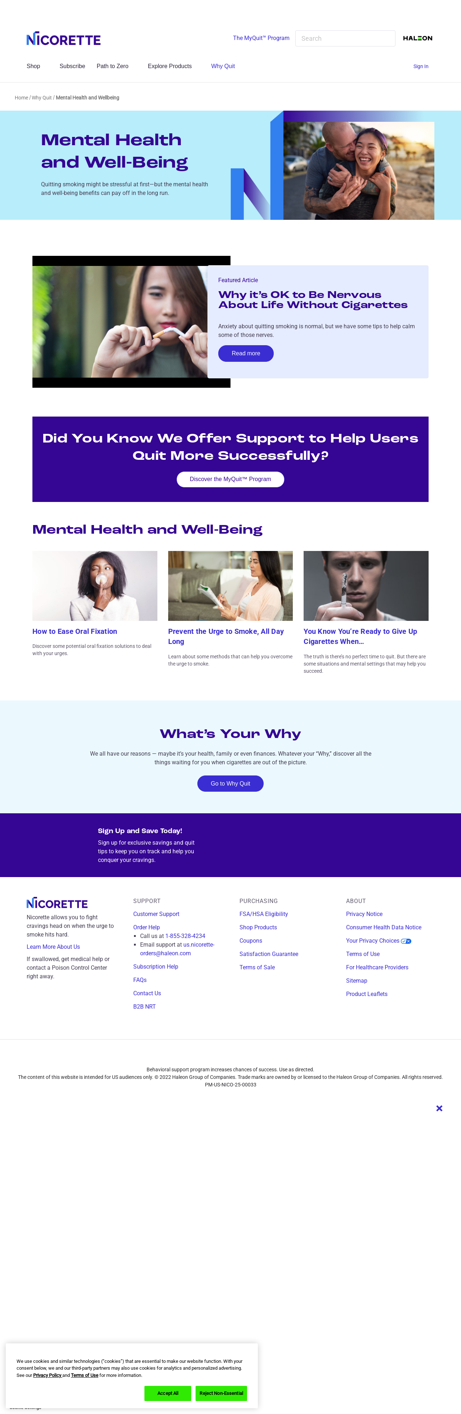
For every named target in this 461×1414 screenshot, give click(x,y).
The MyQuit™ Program (261, 38)
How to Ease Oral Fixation (74, 631)
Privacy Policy (47, 1375)
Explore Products (174, 66)
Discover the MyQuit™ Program (230, 479)
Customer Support (156, 914)
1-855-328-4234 (185, 936)
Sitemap (356, 980)
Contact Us (147, 993)
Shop (37, 66)
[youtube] (256, 1057)
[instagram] (225, 1057)
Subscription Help (155, 966)
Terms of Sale (257, 967)
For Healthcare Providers (377, 967)
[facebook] (209, 1057)
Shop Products (258, 927)
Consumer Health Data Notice (383, 927)
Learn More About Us (59, 947)
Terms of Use (363, 954)
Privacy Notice (364, 914)
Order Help (146, 927)
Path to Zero (116, 66)
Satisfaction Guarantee (269, 954)
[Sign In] (423, 66)
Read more (246, 353)
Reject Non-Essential (221, 1393)
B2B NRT (144, 1006)
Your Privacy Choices (378, 940)
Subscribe (72, 66)
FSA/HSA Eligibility (264, 914)
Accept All (167, 1393)
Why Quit (227, 66)
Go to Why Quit (230, 784)
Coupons (251, 940)
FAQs (140, 980)
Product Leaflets (367, 994)
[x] (241, 1057)
